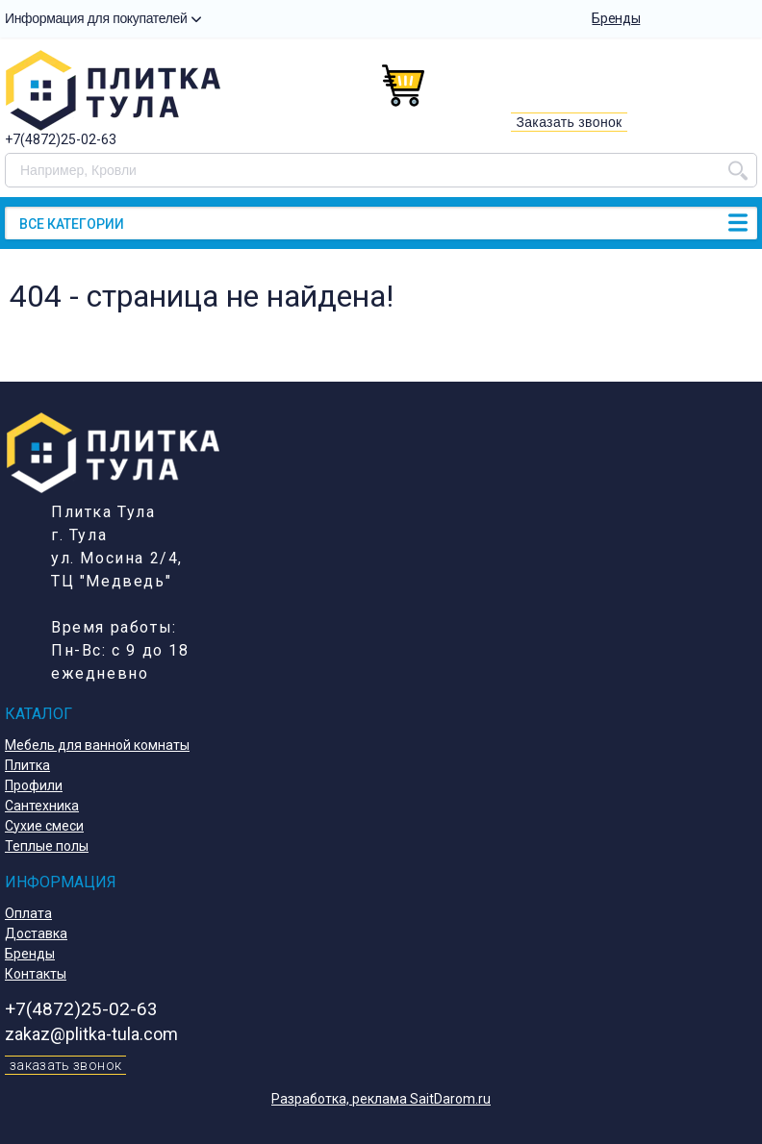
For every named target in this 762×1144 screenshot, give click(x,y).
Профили (34, 785)
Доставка (36, 933)
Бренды (616, 18)
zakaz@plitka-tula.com (91, 1034)
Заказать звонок (569, 122)
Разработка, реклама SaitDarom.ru (381, 1099)
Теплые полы (47, 846)
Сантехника (42, 805)
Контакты (35, 974)
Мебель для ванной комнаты (97, 745)
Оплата (28, 913)
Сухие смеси (44, 825)
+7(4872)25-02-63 (60, 139)
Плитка (27, 765)
